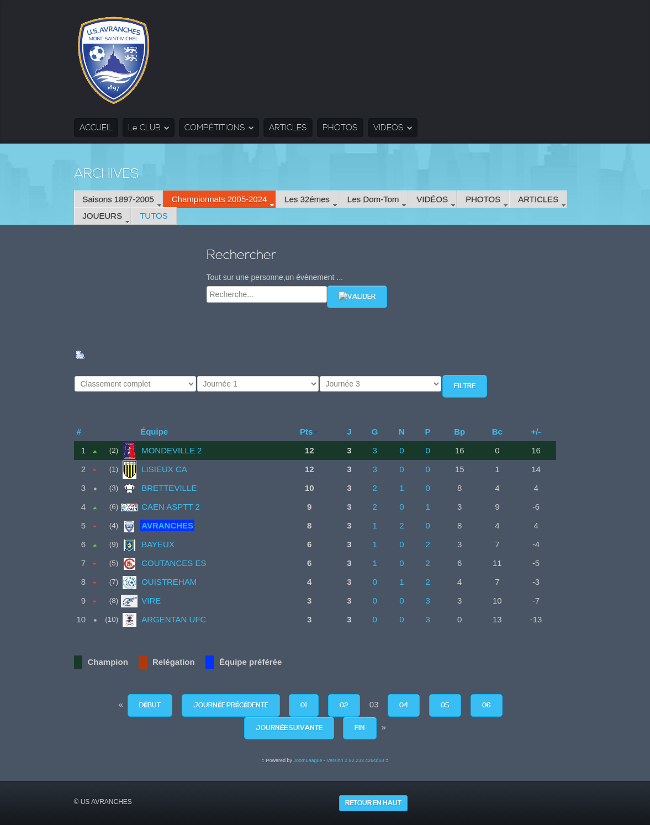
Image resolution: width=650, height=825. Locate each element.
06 (486, 705)
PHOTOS (340, 128)
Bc (497, 431)
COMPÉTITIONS (214, 128)
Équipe (154, 431)
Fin (360, 728)
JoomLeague (307, 760)
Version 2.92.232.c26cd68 (355, 760)
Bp (459, 431)
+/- (536, 431)
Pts (306, 431)
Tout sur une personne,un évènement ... (275, 277)
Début (150, 705)
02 (344, 705)
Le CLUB (144, 128)
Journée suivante (289, 728)
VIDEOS (388, 128)
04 (403, 705)
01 (303, 705)
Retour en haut (373, 803)
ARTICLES (288, 128)
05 (445, 705)
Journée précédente (230, 705)
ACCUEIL (96, 128)
